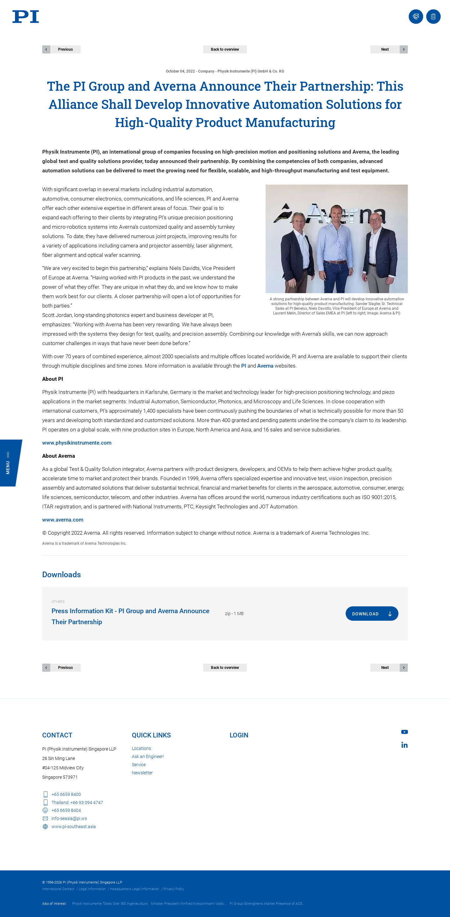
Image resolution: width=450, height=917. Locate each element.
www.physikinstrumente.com (77, 443)
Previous (65, 49)
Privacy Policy (173, 889)
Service (139, 764)
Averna (265, 366)
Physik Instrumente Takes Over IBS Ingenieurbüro (110, 904)
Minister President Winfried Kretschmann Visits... (189, 904)
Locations (141, 748)
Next (385, 49)
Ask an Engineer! (148, 756)
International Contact (58, 889)
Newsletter (142, 772)
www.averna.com (62, 520)
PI (243, 366)
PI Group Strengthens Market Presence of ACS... (267, 904)
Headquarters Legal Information (134, 889)
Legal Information (92, 889)
